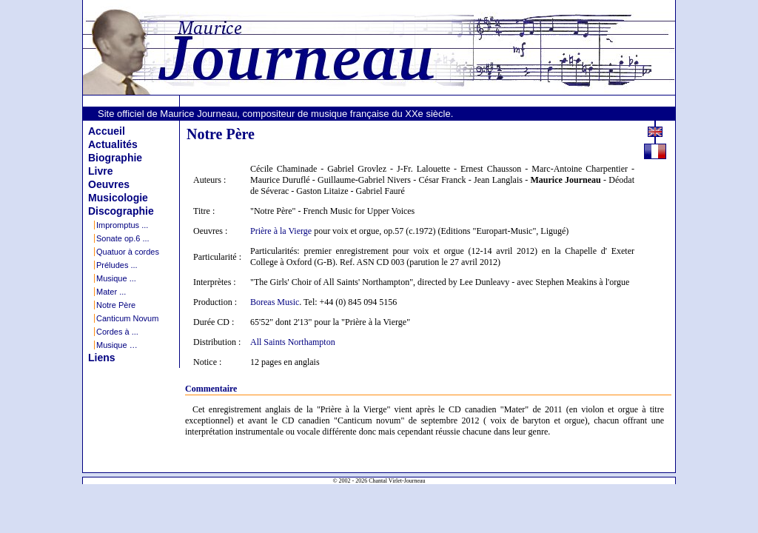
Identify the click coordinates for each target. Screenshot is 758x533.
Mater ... (111, 291)
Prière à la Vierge (281, 231)
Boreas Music (274, 302)
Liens (101, 357)
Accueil (106, 131)
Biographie (115, 158)
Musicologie (118, 198)
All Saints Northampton (292, 342)
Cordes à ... (117, 331)
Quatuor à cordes (127, 251)
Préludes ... (117, 265)
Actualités (113, 144)
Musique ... (116, 278)
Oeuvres (109, 184)
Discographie (121, 211)
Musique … (117, 345)
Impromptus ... (122, 225)
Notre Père (115, 305)
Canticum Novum (127, 318)
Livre (100, 171)
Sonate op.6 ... (123, 238)
